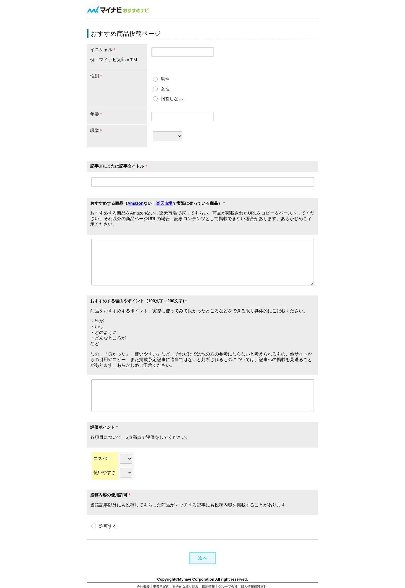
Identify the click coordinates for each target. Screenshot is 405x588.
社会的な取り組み (185, 585)
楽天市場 (164, 203)
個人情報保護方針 (254, 585)
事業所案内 (161, 585)
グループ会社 (228, 585)
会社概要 (143, 585)
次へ (202, 557)
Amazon (135, 203)
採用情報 (208, 585)
